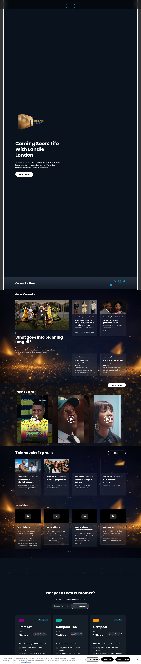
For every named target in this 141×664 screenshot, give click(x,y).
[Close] (138, 659)
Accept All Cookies (122, 659)
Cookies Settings (92, 659)
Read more (24, 174)
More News (117, 385)
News (116, 453)
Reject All (107, 659)
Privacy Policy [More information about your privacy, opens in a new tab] (26, 662)
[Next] (122, 419)
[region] (70, 659)
